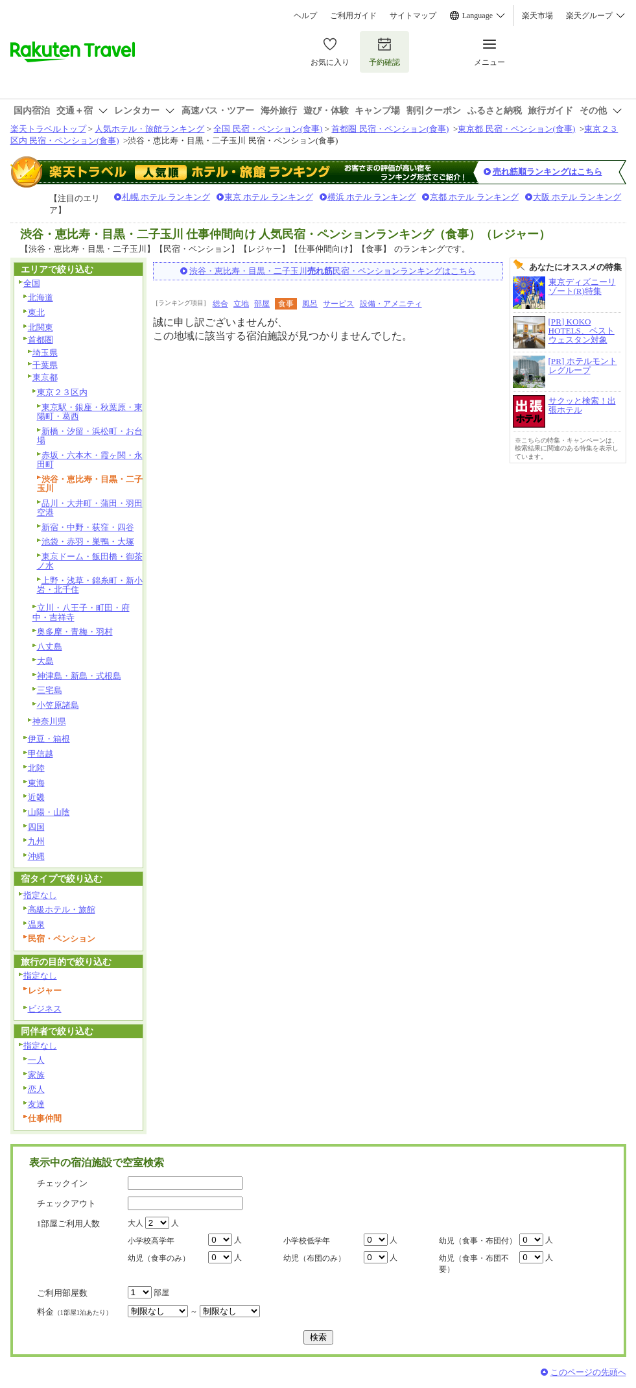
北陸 (36, 768)
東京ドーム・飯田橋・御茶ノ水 (90, 561)
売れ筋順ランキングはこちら (547, 172)
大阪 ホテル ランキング (577, 197)
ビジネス (45, 1009)
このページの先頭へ (588, 1372)
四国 (36, 827)
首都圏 (40, 340)
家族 (36, 1075)
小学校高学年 (151, 1240)
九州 (36, 841)
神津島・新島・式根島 (79, 676)
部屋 (262, 303)
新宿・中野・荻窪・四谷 (87, 527)
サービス (338, 303)
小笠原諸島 (58, 705)
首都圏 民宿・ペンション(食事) (390, 129)
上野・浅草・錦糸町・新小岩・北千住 (90, 585)
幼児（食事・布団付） (478, 1240)
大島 (45, 661)
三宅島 (49, 690)
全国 (31, 283)
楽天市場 (537, 15)
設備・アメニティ (391, 303)
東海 (36, 783)
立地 (241, 303)
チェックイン (62, 1183)
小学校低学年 (306, 1240)
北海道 (40, 297)
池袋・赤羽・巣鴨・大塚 (87, 541)
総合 (220, 303)
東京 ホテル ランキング (268, 197)
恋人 (36, 1089)
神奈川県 (49, 721)
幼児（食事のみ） (159, 1258)
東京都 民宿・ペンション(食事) (516, 129)
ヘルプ (305, 15)
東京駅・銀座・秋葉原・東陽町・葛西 (90, 412)
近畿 (36, 797)
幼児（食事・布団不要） (474, 1264)
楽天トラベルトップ (48, 129)
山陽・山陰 (49, 812)
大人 (135, 1223)
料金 (74, 1312)
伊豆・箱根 (49, 739)
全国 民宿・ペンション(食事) (267, 129)
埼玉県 (45, 353)
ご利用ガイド (353, 15)
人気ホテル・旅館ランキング (149, 129)
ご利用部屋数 (62, 1293)
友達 (36, 1104)
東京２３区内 (62, 392)
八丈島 (49, 646)
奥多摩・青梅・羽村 (75, 632)
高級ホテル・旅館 (61, 909)
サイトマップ (413, 15)
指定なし (40, 895)
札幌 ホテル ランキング (166, 197)
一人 (36, 1060)
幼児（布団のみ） (314, 1258)
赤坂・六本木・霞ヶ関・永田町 (90, 460)
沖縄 (36, 856)
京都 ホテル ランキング (474, 197)
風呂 (310, 303)
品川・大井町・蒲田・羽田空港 (90, 508)
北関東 (40, 327)
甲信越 (40, 754)
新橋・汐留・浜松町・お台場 (90, 436)
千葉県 (45, 365)
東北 (36, 312)
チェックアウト (66, 1203)
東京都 (45, 377)
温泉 (36, 924)
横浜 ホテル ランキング (371, 197)
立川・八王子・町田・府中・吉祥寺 (81, 612)
